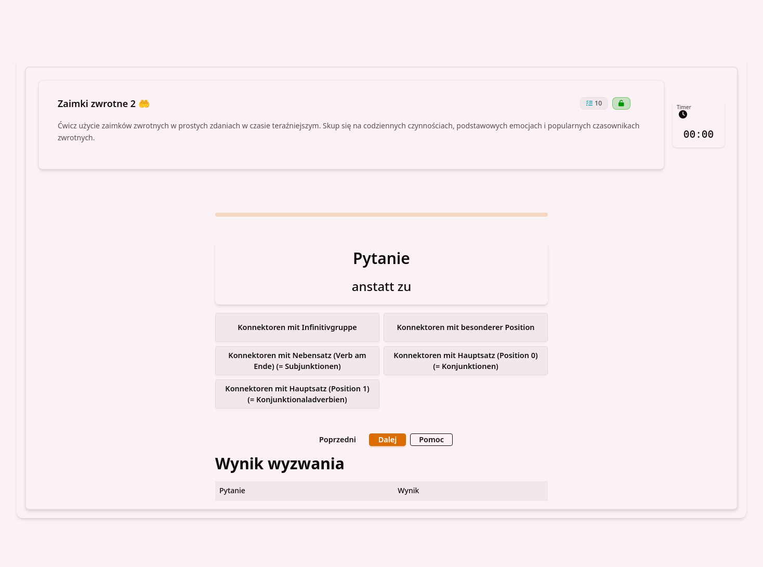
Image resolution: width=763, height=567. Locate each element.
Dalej (387, 439)
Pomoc (430, 439)
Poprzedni (339, 439)
